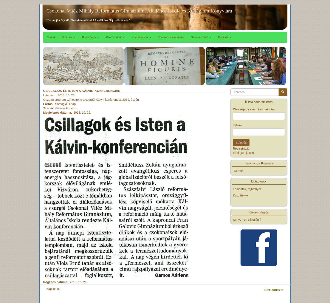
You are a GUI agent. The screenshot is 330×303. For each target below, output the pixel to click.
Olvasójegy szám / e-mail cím (254, 109)
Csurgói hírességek (171, 37)
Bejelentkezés (273, 290)
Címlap (51, 37)
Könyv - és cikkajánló (247, 219)
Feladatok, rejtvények (247, 189)
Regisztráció (241, 148)
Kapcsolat (53, 289)
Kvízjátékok (240, 195)
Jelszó (237, 125)
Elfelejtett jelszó (243, 153)
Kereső (238, 171)
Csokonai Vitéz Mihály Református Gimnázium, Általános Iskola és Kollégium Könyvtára (139, 11)
